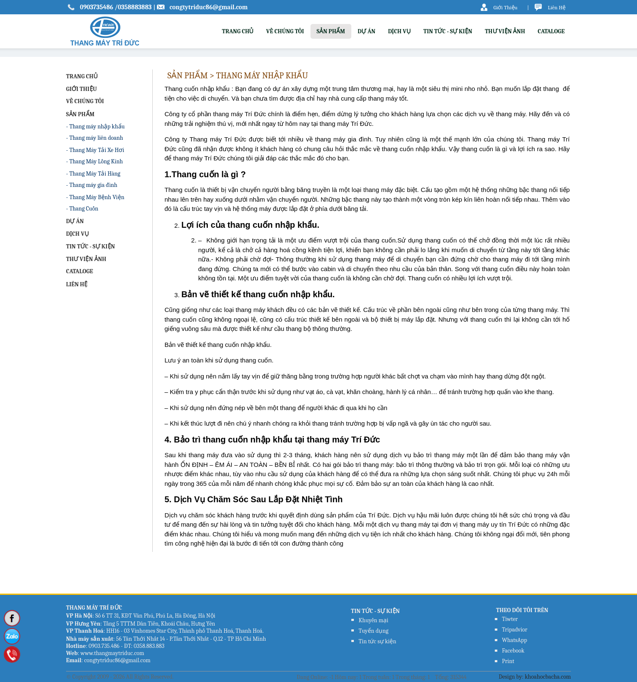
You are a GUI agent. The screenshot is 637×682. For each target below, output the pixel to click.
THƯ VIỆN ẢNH (505, 31)
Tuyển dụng (373, 630)
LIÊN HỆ (77, 284)
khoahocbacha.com (548, 676)
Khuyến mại (373, 620)
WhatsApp (514, 640)
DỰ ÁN (366, 31)
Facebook (513, 650)
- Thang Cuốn (82, 208)
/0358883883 (132, 7)
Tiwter (510, 619)
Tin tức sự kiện (377, 641)
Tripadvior (514, 629)
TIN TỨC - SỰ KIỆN (447, 31)
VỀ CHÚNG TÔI (285, 31)
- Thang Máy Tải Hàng (93, 173)
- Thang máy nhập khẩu (95, 126)
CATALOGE (551, 31)
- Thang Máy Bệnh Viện (95, 197)
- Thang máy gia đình (91, 185)
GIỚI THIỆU (81, 89)
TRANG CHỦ (237, 31)
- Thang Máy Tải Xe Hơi (95, 150)
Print (508, 661)
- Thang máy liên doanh (94, 137)
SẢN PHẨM (331, 31)
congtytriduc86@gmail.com (209, 7)
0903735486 (97, 7)
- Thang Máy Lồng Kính (94, 161)
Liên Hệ (556, 7)
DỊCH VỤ (399, 31)
